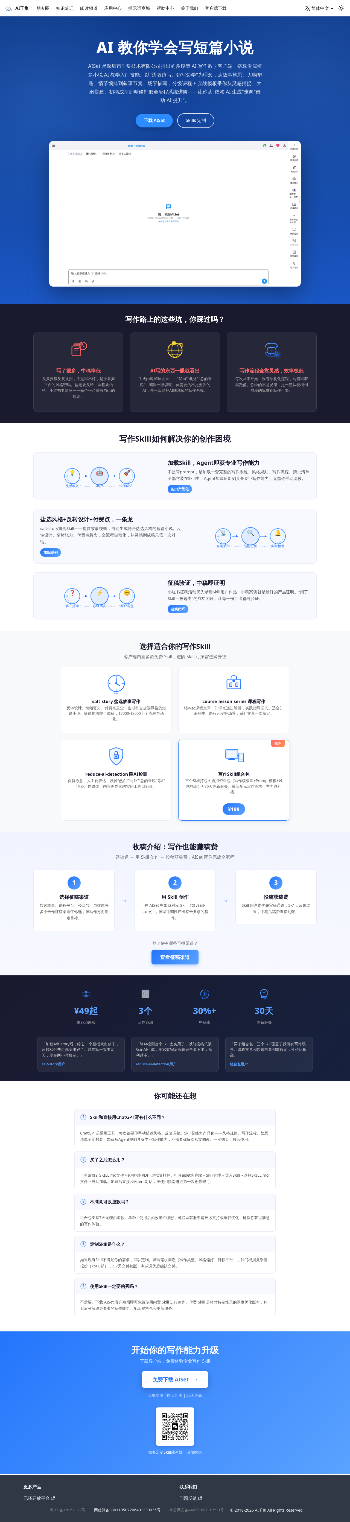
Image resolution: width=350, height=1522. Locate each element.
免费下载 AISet (175, 1380)
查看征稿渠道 (175, 958)
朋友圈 (42, 8)
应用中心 (113, 8)
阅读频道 (89, 8)
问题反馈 (190, 1498)
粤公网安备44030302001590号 (196, 1510)
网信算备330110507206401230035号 (127, 1510)
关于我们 (189, 8)
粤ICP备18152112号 (67, 1510)
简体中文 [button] (317, 8)
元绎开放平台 (39, 1498)
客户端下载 (216, 8)
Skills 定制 (199, 121)
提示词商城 (139, 8)
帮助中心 (165, 8)
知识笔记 (65, 8)
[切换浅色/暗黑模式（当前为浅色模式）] (341, 8)
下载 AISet (152, 121)
